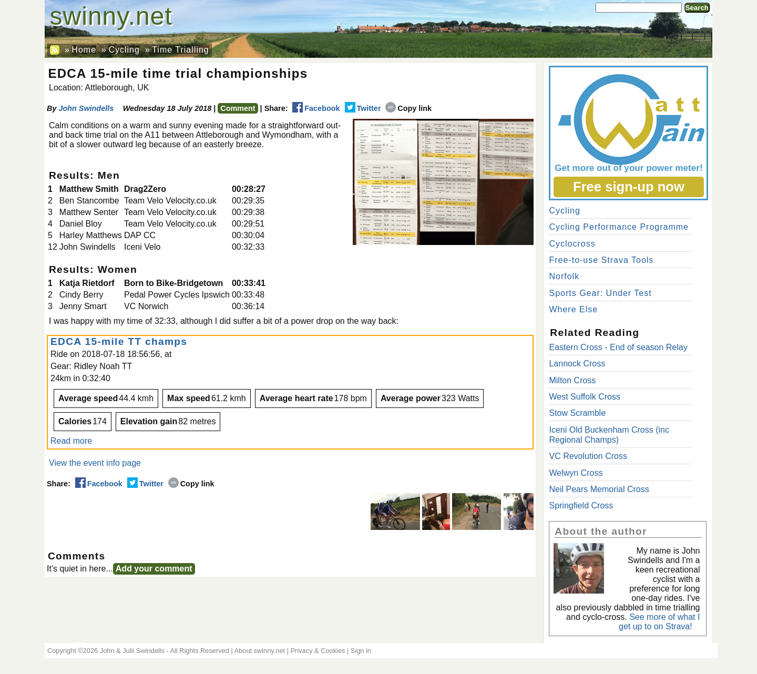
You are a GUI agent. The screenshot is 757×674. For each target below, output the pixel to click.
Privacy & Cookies (318, 651)
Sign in (361, 651)
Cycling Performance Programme (619, 226)
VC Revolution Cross (588, 456)
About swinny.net (259, 651)
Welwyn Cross (575, 472)
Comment (237, 108)
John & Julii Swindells (132, 651)
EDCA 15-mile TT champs (120, 341)
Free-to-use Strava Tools (601, 260)
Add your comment (154, 568)
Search (697, 8)
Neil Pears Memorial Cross (599, 489)
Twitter (363, 108)
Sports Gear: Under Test (600, 293)
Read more (71, 440)
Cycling (123, 49)
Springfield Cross (581, 505)
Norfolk (564, 276)
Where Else (573, 309)
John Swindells (86, 108)
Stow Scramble (577, 413)
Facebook (316, 108)
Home (83, 49)
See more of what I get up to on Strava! (659, 621)
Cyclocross (572, 243)
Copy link (408, 108)
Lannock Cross (577, 363)
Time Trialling (180, 49)
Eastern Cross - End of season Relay (618, 347)
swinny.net (111, 16)
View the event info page (95, 462)
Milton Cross (572, 380)
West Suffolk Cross (584, 396)
